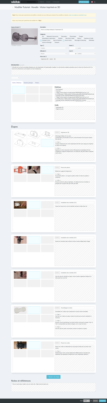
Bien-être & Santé (69, 38)
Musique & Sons (45, 40)
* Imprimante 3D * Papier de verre (75, 113)
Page (12, 7)
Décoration (63, 36)
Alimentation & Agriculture (47, 38)
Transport (56, 42)
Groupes (48, 1)
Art (42, 36)
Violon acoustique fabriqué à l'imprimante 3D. (68, 30)
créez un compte (73, 15)
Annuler (95, 400)
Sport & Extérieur (56, 40)
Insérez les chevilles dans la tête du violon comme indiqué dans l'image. (74, 253)
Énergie (80, 36)
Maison (78, 38)
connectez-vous (82, 15)
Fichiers (37, 82)
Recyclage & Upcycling (79, 40)
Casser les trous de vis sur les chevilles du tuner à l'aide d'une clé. (74, 218)
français (91, 2)
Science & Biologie (45, 42)
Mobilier (59, 38)
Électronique (72, 36)
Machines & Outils (87, 38)
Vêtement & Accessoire (51, 36)
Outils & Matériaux (17, 82)
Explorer (42, 1)
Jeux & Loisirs (67, 40)
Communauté (56, 1)
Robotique (90, 40)
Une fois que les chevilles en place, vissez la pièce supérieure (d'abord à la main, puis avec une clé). (74, 288)
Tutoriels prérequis (28, 82)
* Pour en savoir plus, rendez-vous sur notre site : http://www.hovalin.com (53, 387)
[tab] (16, 45)
